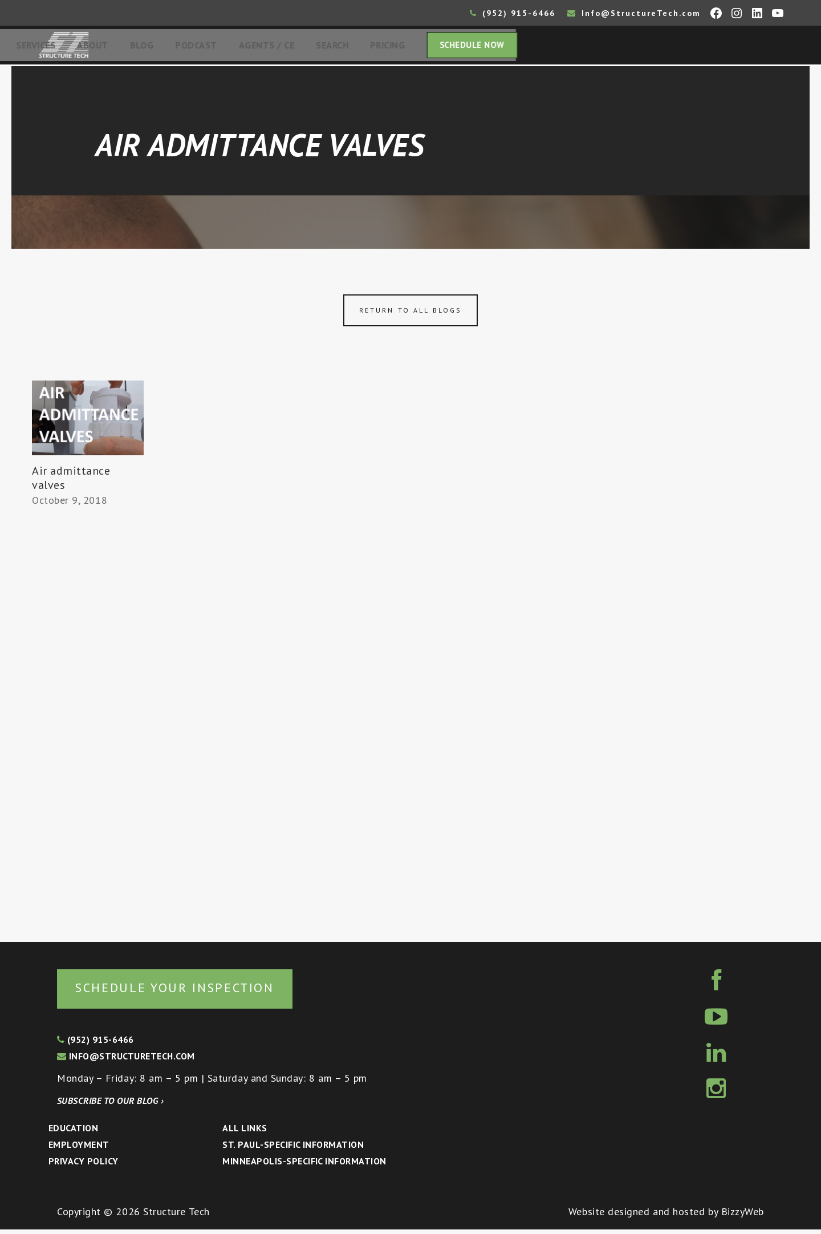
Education (73, 1132)
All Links (244, 1132)
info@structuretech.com (126, 1060)
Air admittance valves (71, 481)
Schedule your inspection (191, 991)
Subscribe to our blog (110, 1105)
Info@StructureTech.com (634, 13)
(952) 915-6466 (512, 13)
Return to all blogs (410, 313)
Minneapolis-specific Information (304, 1165)
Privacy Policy (83, 1165)
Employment (78, 1149)
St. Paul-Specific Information (293, 1149)
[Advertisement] (88, 723)
